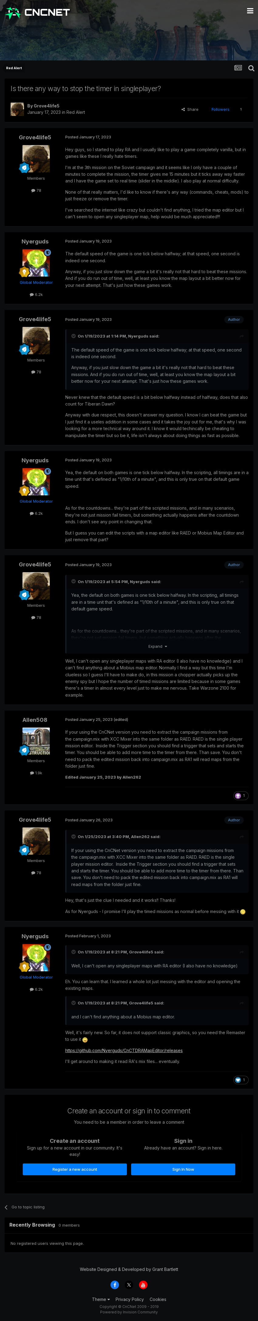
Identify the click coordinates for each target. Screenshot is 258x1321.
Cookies (158, 1299)
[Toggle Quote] (74, 336)
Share (190, 109)
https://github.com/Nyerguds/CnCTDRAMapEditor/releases (124, 1050)
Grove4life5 (46, 105)
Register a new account (75, 1169)
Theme (101, 1299)
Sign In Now (183, 1169)
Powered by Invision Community (129, 1312)
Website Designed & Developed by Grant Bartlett (129, 1269)
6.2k (36, 294)
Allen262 (140, 836)
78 (36, 190)
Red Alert (75, 112)
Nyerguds (35, 241)
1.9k (36, 772)
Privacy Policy (130, 1299)
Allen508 (34, 720)
